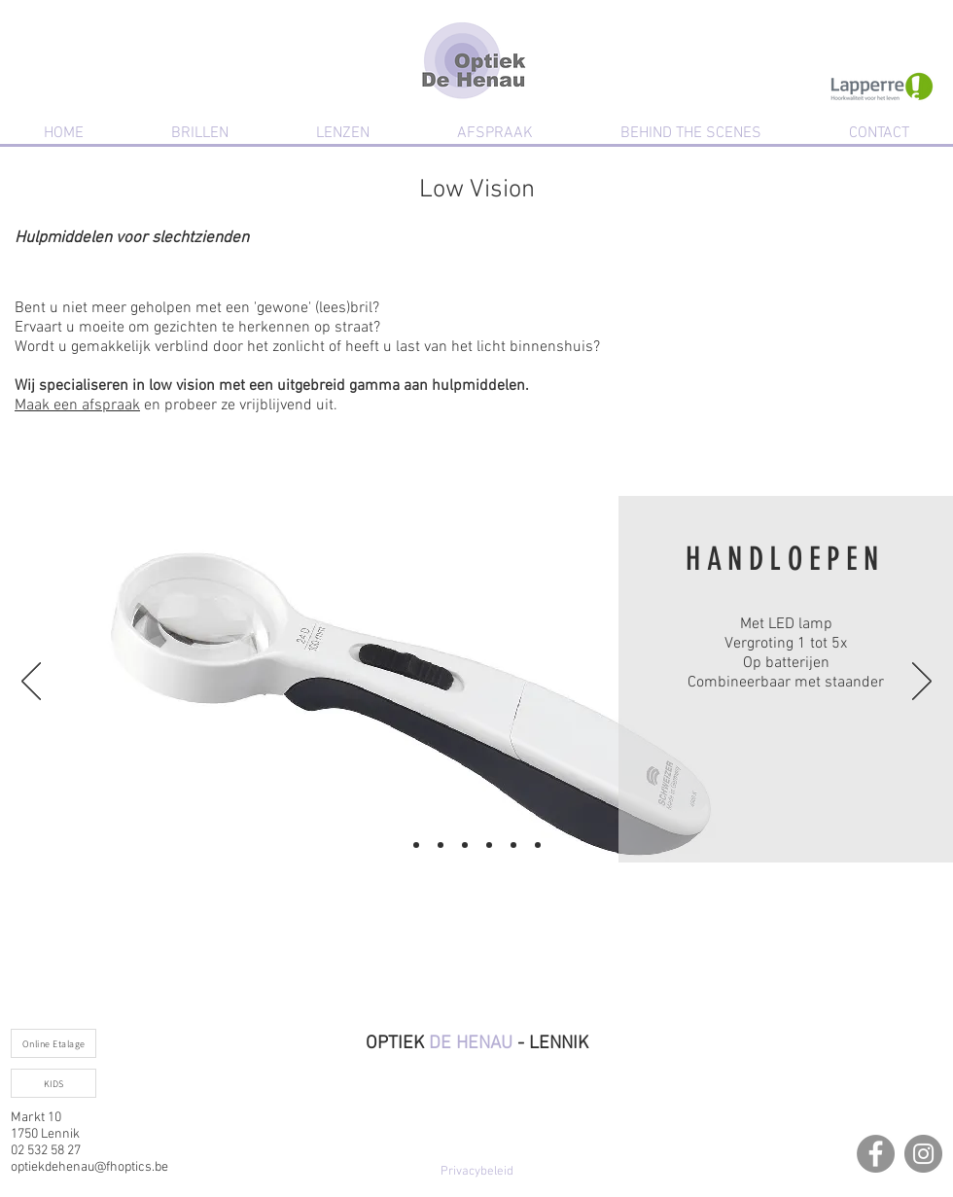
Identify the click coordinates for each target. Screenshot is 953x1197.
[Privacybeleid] (476, 1171)
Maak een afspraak (77, 405)
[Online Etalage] (53, 1043)
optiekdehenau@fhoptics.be (89, 1167)
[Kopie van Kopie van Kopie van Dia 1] (489, 845)
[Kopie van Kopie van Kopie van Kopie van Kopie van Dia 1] (538, 845)
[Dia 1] (416, 845)
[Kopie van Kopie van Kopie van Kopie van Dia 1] (513, 845)
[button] (199, 133)
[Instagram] (923, 1154)
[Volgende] (922, 682)
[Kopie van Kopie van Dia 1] (465, 845)
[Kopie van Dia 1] (440, 845)
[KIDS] (53, 1083)
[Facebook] (876, 1154)
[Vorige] (31, 682)
